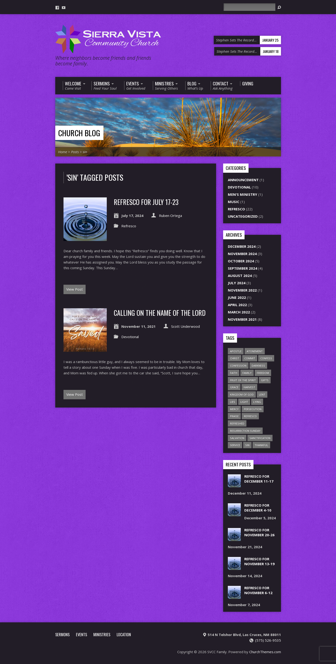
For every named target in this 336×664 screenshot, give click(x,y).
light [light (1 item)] (244, 402)
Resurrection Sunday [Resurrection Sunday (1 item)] (245, 430)
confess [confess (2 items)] (266, 358)
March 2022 (239, 312)
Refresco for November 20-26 (259, 532)
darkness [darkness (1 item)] (258, 365)
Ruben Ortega (170, 215)
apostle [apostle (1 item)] (235, 351)
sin (85, 151)
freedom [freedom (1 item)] (263, 373)
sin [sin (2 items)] (247, 445)
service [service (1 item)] (235, 445)
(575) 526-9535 (268, 640)
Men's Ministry (242, 194)
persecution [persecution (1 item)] (252, 409)
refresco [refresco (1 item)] (250, 416)
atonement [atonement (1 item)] (255, 351)
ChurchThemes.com (265, 651)
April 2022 (237, 304)
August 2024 (240, 275)
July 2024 (236, 282)
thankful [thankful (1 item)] (261, 445)
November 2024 (242, 253)
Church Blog (79, 133)
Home (62, 151)
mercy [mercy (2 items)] (234, 409)
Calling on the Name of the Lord (160, 313)
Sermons (62, 634)
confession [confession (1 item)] (238, 365)
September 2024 (242, 268)
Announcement (243, 179)
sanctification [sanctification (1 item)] (259, 438)
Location (124, 634)
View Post (74, 289)
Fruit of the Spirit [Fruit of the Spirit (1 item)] (243, 380)
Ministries (101, 634)
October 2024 (241, 261)
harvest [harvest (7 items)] (249, 387)
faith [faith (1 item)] (233, 373)
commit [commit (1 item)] (249, 358)
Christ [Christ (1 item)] (234, 358)
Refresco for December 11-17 (258, 479)
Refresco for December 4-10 (257, 507)
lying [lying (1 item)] (257, 402)
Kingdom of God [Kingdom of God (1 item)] (242, 394)
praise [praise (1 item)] (234, 416)
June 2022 (237, 297)
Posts (75, 151)
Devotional (130, 336)
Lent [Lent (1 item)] (262, 394)
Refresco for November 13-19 (259, 561)
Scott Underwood (185, 326)
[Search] (249, 7)
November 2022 (242, 290)
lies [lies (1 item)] (232, 402)
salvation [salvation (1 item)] (237, 438)
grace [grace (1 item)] (234, 387)
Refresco (128, 226)
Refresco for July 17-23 (146, 202)
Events (81, 634)
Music (233, 201)
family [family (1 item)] (247, 373)
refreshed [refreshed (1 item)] (237, 423)
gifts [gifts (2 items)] (265, 380)
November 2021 (242, 319)
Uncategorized (243, 216)
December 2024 (242, 246)
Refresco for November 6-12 (258, 590)
